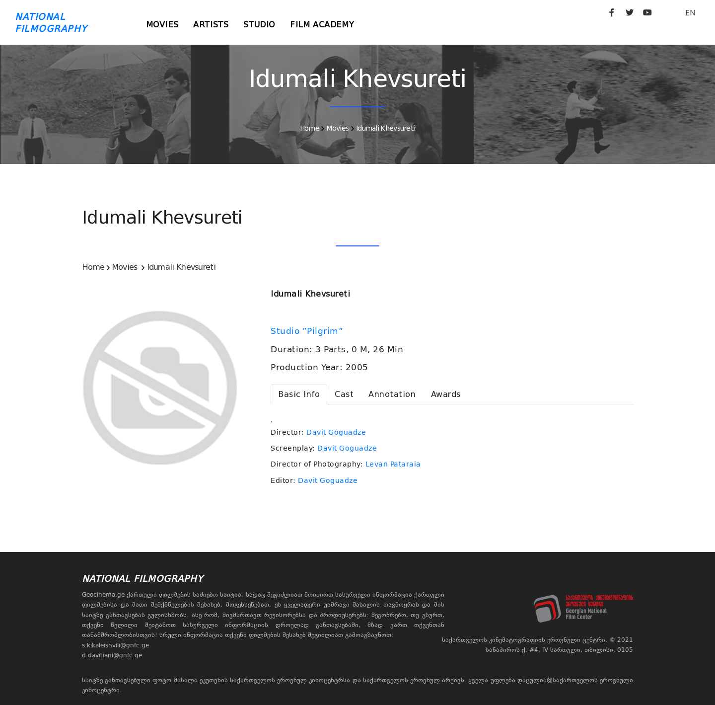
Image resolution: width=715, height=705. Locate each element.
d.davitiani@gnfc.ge (112, 655)
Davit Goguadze (336, 432)
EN (690, 12)
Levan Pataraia (393, 464)
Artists (210, 24)
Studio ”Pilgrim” (308, 331)
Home (309, 128)
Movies (162, 24)
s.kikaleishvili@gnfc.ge (115, 645)
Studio (259, 24)
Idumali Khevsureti (385, 128)
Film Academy (322, 24)
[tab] (299, 394)
